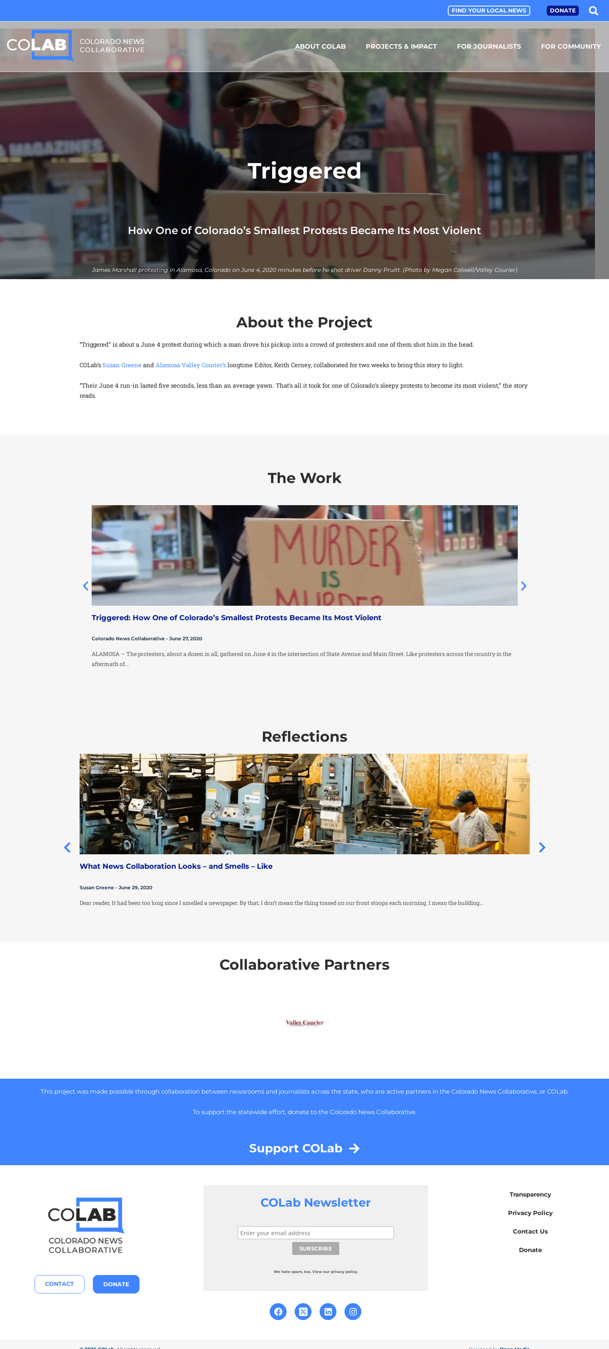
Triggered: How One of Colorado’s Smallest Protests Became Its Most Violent (236, 617)
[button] (593, 10)
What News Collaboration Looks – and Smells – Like (176, 865)
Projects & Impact (401, 46)
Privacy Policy (530, 1215)
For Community (571, 46)
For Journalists (489, 46)
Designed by (499, 1339)
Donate (530, 1252)
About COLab (320, 46)
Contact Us (530, 1234)
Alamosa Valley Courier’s (191, 364)
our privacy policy (340, 1261)
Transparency (530, 1197)
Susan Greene (122, 364)
